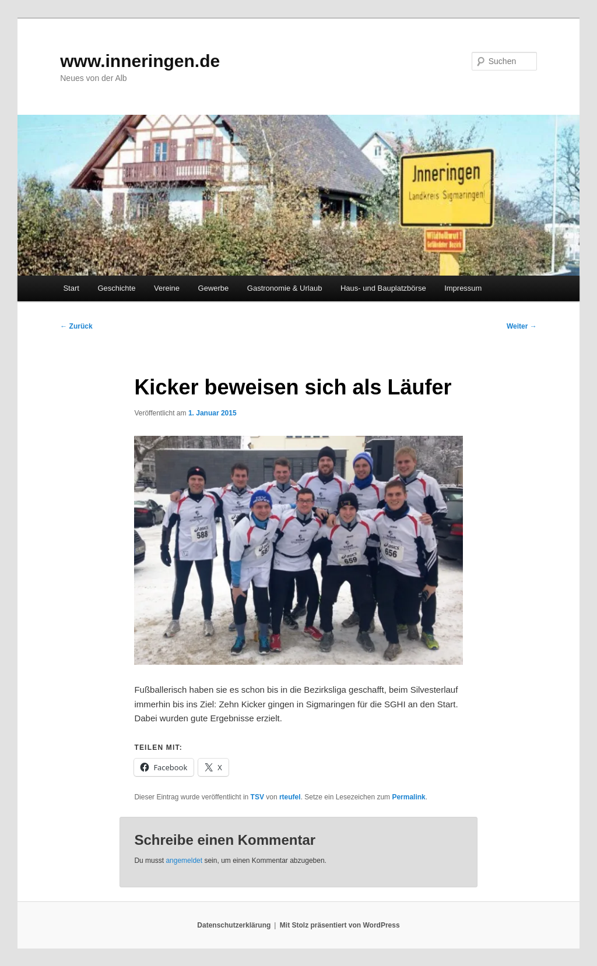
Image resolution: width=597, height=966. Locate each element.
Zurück (76, 326)
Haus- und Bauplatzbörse (383, 288)
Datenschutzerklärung (234, 925)
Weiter (522, 326)
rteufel (290, 797)
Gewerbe (213, 288)
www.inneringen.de (140, 60)
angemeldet (184, 860)
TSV (257, 797)
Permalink (408, 797)
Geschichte (116, 288)
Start (71, 288)
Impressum (463, 288)
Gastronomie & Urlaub (284, 288)
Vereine (167, 288)
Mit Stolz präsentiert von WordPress (340, 925)
